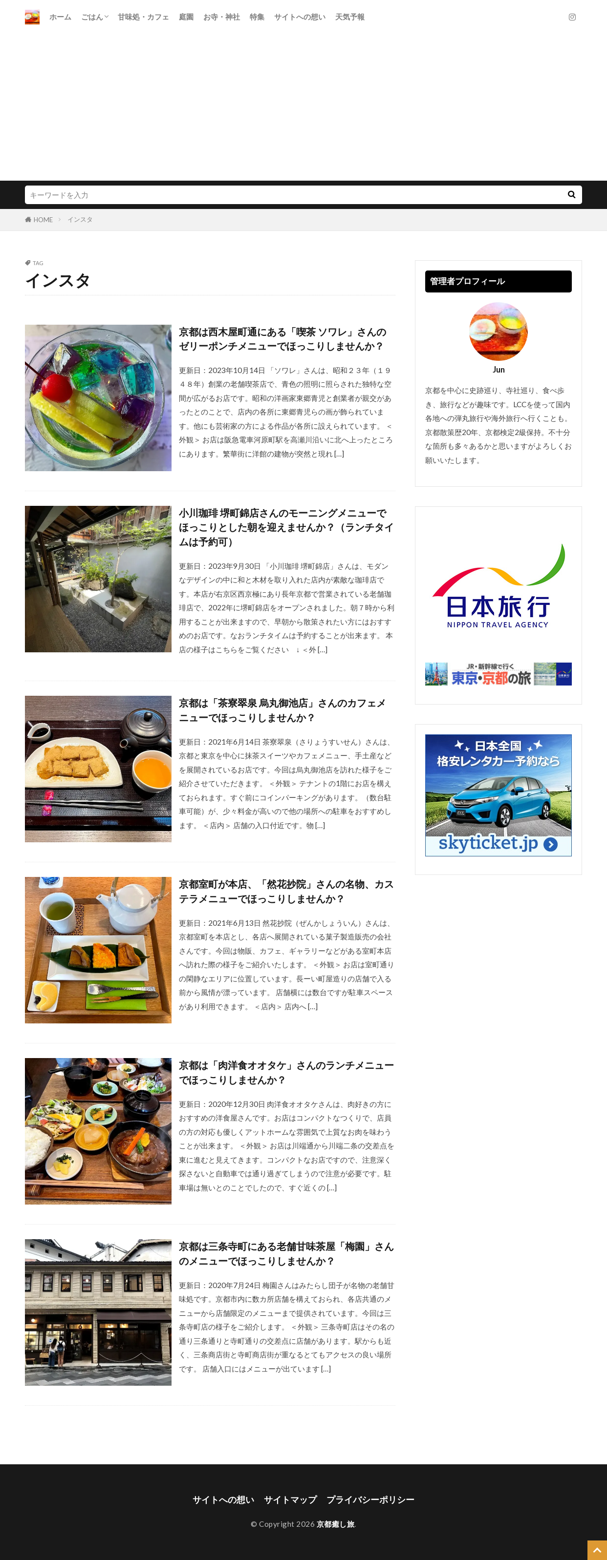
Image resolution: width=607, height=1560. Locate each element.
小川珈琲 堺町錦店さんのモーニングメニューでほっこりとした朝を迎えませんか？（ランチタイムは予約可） (286, 527)
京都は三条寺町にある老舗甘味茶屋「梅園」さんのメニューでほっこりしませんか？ (286, 1253)
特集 (257, 16)
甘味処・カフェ (143, 16)
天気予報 (350, 16)
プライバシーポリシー (370, 1500)
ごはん (92, 16)
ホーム (60, 16)
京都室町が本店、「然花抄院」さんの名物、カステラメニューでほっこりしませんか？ (286, 891)
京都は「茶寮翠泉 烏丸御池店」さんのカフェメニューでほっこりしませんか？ (282, 710)
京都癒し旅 (336, 1523)
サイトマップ (290, 1500)
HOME (43, 220)
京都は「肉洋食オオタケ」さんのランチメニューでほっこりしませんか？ (286, 1072)
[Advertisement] (303, 107)
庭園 (186, 16)
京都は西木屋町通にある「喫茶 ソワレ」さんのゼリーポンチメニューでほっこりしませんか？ (282, 339)
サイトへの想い (299, 16)
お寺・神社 (221, 16)
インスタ (80, 219)
